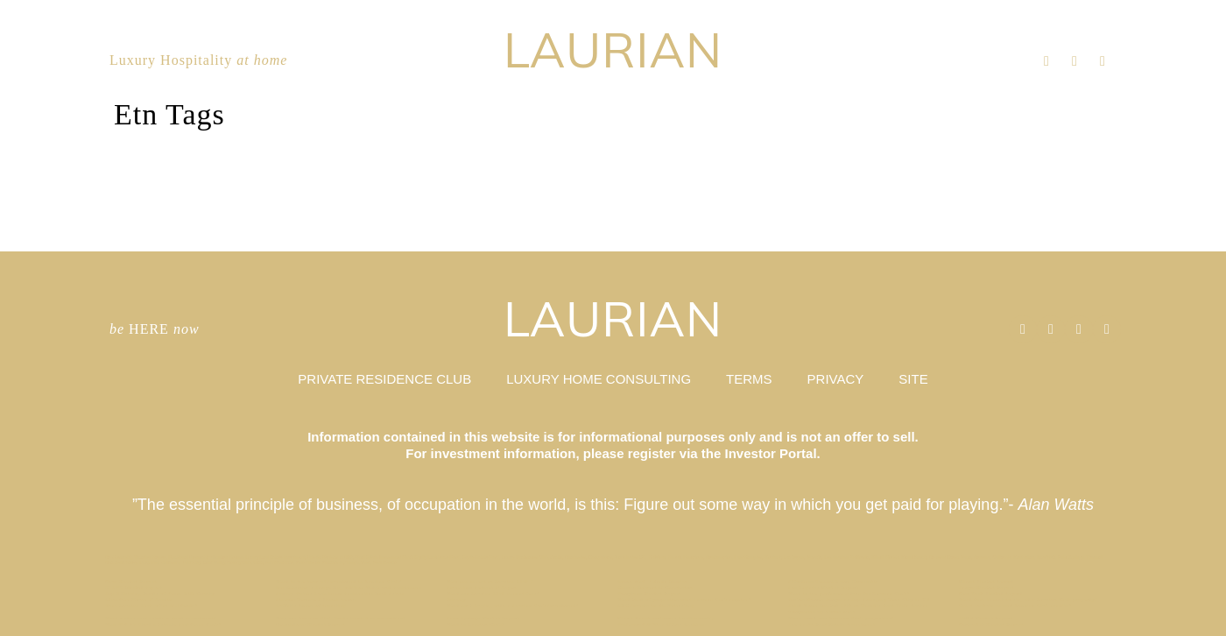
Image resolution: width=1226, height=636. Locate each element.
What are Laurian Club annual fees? (493, 593)
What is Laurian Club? (475, 624)
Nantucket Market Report (991, 624)
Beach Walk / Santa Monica (652, 581)
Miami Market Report (986, 581)
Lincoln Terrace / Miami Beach (316, 599)
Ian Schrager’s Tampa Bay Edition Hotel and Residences (348, 587)
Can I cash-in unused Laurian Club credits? (1015, 606)
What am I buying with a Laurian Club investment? (513, 606)
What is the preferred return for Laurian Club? (849, 593)
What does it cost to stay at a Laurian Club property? (1028, 599)
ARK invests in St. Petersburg (656, 606)
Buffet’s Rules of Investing (311, 606)
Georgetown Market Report (310, 624)
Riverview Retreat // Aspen (482, 587)
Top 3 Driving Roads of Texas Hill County (160, 593)
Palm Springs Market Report (483, 618)
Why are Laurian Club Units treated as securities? (341, 618)
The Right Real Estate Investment (831, 624)
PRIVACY (835, 378)
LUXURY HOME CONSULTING (598, 378)
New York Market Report (991, 593)
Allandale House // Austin (139, 599)
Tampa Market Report (986, 587)
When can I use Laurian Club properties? (841, 618)
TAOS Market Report (985, 618)
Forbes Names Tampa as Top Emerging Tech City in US (859, 599)
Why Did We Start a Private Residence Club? (163, 624)
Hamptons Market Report (649, 593)
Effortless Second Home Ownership (833, 581)
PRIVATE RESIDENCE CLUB (384, 378)
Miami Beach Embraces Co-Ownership (666, 618)
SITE (912, 378)
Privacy (456, 599)
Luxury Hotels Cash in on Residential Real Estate (340, 593)
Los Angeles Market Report (823, 587)
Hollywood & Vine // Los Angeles (660, 624)
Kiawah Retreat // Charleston (655, 587)
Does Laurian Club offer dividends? (151, 606)
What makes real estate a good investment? (160, 618)
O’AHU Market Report (134, 587)
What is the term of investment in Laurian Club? (339, 581)
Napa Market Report (131, 581)
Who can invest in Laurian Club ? (490, 581)
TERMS (749, 378)
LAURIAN (613, 49)
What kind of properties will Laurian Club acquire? (684, 599)
